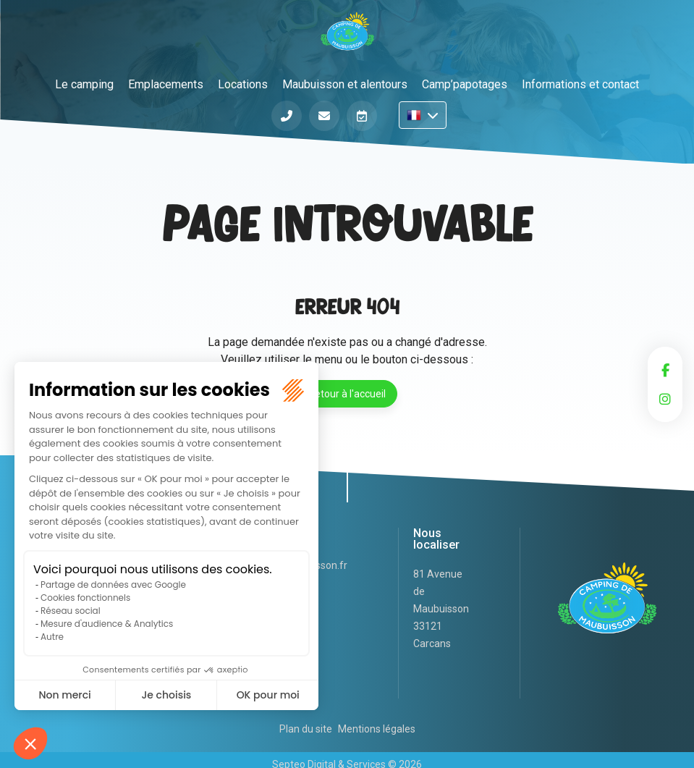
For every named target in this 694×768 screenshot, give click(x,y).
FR (423, 115)
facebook (665, 369)
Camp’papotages (464, 84)
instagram (665, 398)
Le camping (84, 84)
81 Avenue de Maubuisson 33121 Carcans (441, 608)
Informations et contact (580, 84)
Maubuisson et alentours (344, 84)
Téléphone (286, 116)
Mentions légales (376, 729)
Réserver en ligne (362, 116)
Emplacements (165, 84)
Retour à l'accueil (347, 394)
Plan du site (305, 729)
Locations (243, 84)
